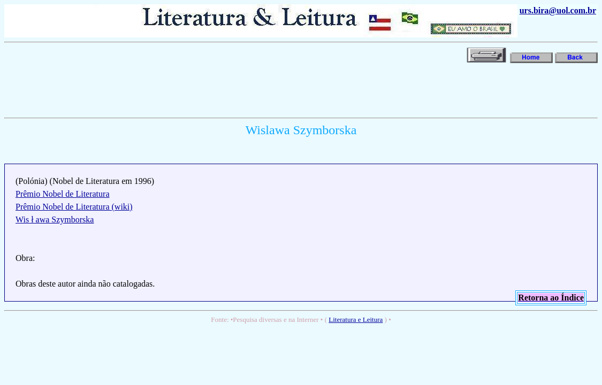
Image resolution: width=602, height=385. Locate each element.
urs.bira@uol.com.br (558, 10)
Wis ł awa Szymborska (55, 219)
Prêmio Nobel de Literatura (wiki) (74, 206)
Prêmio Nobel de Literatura (63, 193)
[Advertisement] (199, 89)
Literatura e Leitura (356, 319)
